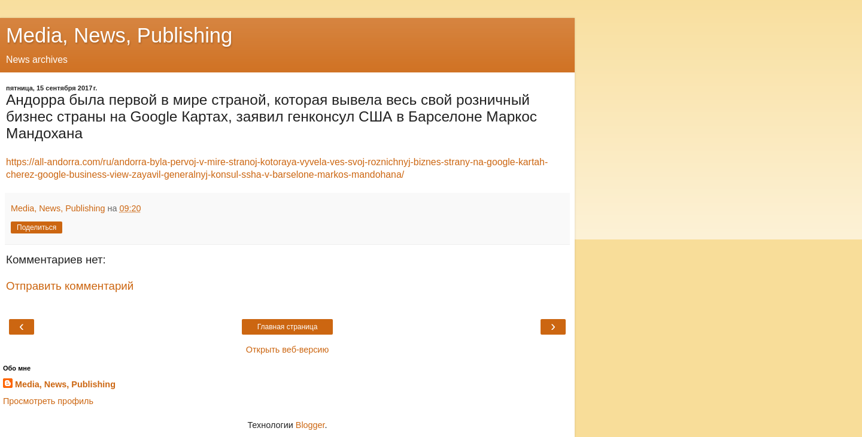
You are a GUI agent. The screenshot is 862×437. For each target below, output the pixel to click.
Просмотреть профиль (48, 401)
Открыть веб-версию (287, 349)
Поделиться (36, 227)
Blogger (310, 425)
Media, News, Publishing (119, 35)
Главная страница (287, 327)
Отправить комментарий (69, 286)
